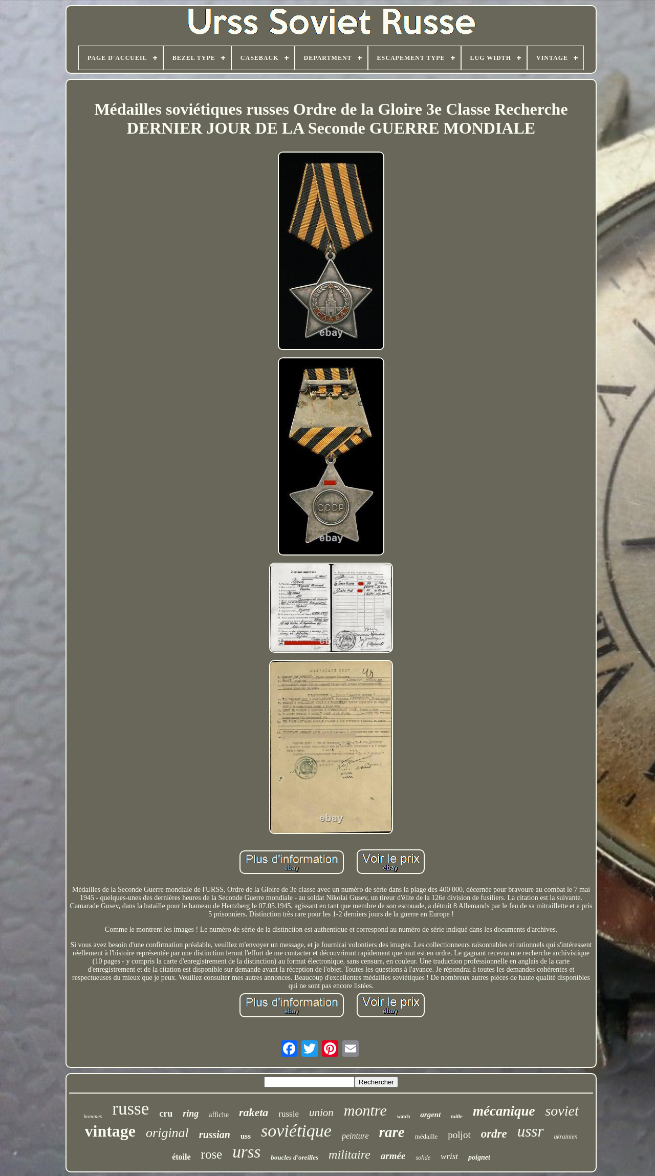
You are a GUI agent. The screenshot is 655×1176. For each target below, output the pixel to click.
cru (165, 1113)
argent (430, 1114)
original (167, 1132)
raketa (253, 1112)
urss (246, 1152)
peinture (355, 1135)
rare (392, 1132)
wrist (449, 1156)
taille (457, 1116)
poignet (479, 1157)
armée (393, 1155)
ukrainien (566, 1136)
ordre (494, 1133)
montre (365, 1110)
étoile (181, 1156)
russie (288, 1114)
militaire (349, 1154)
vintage (110, 1131)
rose (212, 1154)
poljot (459, 1134)
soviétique (296, 1130)
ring (191, 1113)
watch (403, 1116)
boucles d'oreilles (294, 1157)
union (321, 1112)
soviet (561, 1111)
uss (246, 1136)
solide (423, 1157)
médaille (426, 1136)
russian (214, 1134)
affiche (219, 1115)
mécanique (504, 1111)
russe (130, 1109)
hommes (92, 1116)
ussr (530, 1131)
